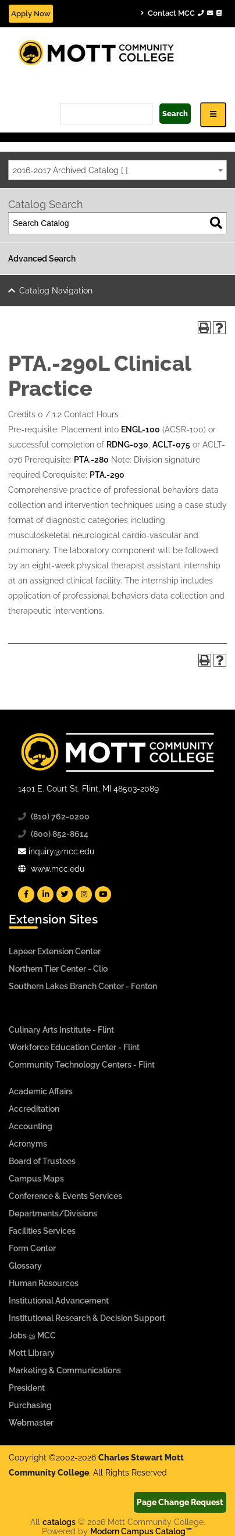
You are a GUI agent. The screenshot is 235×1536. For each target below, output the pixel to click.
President (27, 1387)
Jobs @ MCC (32, 1335)
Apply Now (31, 13)
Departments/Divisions (53, 1213)
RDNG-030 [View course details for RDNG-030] (127, 444)
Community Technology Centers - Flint (82, 1064)
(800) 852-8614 (59, 834)
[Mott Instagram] (84, 894)
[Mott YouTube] (103, 894)
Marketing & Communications (65, 1370)
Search (175, 113)
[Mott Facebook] (26, 894)
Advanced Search (42, 258)
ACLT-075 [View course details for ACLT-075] (171, 444)
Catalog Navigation (55, 290)
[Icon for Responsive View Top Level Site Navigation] (213, 114)
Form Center (32, 1248)
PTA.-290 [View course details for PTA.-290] (107, 474)
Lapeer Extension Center (55, 951)
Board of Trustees (42, 1161)
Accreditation (34, 1108)
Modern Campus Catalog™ (141, 1531)
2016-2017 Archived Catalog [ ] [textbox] (70, 170)
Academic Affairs (41, 1091)
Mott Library (32, 1353)
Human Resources (44, 1283)
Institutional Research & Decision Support (87, 1318)
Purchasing (30, 1405)
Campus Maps (36, 1178)
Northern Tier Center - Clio (58, 968)
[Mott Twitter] (64, 894)
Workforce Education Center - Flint (74, 1047)
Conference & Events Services (65, 1196)
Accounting (30, 1126)
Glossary (25, 1265)
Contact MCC (181, 13)
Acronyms (28, 1143)
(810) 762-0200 (60, 816)
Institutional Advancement (59, 1300)
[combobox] (117, 170)
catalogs (59, 1522)
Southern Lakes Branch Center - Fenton (83, 986)
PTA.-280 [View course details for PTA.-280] (91, 459)
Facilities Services (42, 1231)
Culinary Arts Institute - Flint (61, 1029)
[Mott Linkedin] (45, 894)
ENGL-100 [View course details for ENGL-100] (140, 429)
